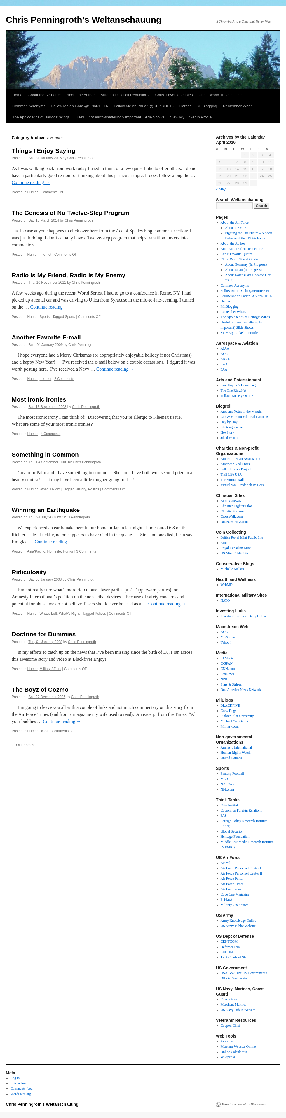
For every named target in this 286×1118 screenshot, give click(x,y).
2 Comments (64, 379)
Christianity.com (232, 511)
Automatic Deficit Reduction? (125, 95)
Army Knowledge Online (238, 921)
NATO (225, 600)
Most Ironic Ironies (39, 399)
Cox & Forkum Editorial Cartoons (245, 417)
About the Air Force (44, 95)
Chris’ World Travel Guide (220, 95)
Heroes (185, 106)
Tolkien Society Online (237, 396)
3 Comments (86, 551)
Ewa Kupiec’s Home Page (239, 385)
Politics (93, 489)
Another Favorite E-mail (46, 337)
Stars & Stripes (231, 684)
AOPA (225, 354)
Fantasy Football (232, 774)
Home (17, 95)
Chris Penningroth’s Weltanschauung (83, 19)
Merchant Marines (233, 1005)
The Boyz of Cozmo (40, 689)
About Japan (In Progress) (243, 270)
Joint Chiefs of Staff (235, 957)
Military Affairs (50, 669)
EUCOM (227, 952)
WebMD (227, 585)
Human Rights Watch (236, 753)
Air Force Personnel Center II (241, 873)
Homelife (54, 551)
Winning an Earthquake (46, 510)
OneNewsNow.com (234, 522)
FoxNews (227, 674)
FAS (224, 816)
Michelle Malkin (232, 569)
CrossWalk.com (232, 516)
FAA (224, 369)
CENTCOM (229, 942)
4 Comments (50, 434)
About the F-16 (235, 228)
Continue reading (31, 182)
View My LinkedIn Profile (191, 117)
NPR (224, 679)
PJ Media (227, 658)
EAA (224, 364)
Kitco (225, 543)
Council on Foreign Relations (241, 810)
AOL (224, 632)
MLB (224, 779)
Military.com (230, 726)
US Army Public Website (238, 926)
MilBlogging (207, 106)
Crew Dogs (228, 711)
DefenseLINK (230, 947)
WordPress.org (21, 1094)
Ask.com (227, 1041)
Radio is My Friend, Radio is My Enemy (68, 275)
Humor (32, 192)
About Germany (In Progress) (246, 264)
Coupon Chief (230, 1026)
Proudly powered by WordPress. (244, 1104)
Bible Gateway (231, 501)
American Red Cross (235, 464)
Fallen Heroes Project (236, 469)
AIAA (225, 348)
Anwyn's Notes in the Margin (241, 411)
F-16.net (226, 900)
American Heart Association (240, 459)
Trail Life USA (231, 474)
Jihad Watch (229, 438)
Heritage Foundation (235, 837)
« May (221, 189)
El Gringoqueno (232, 427)
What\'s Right (49, 489)
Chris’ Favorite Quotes (174, 95)
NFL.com (227, 789)
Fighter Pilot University (237, 716)
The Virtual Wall (232, 480)
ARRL (225, 359)
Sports (44, 317)
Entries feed (19, 1083)
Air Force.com (231, 889)
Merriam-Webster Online (238, 1047)
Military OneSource (235, 905)
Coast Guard (229, 999)
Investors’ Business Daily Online (244, 616)
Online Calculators (234, 1052)
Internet (45, 255)
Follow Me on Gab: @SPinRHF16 (79, 106)
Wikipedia (228, 1057)
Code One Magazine (235, 894)
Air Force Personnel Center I (241, 868)
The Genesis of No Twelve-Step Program (70, 212)
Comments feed (22, 1089)
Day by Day (229, 422)
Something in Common (45, 454)
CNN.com (228, 669)
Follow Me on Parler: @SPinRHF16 (144, 106)
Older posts (23, 745)
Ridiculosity (29, 572)
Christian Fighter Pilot (236, 506)
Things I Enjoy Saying (43, 150)
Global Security (232, 831)
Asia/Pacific (36, 551)
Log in (15, 1078)
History (81, 489)
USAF (44, 731)
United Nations (231, 758)
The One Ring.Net (233, 390)
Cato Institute (230, 805)
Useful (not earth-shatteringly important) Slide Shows (120, 117)
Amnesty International (236, 747)
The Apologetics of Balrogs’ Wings (41, 117)
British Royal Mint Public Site (242, 537)
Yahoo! (226, 642)
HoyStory (227, 432)
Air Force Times (232, 884)
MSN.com (228, 637)
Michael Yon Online (235, 721)
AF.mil (225, 863)
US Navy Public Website (238, 1010)
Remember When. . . (240, 106)
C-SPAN (227, 663)
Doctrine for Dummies (44, 634)
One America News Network (241, 690)
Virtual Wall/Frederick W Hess (242, 485)
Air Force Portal (232, 879)
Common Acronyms (28, 106)
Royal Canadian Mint (236, 548)
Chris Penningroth (81, 158)
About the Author (81, 95)
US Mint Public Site (235, 553)
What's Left (48, 613)
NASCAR (228, 784)
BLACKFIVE (230, 705)
